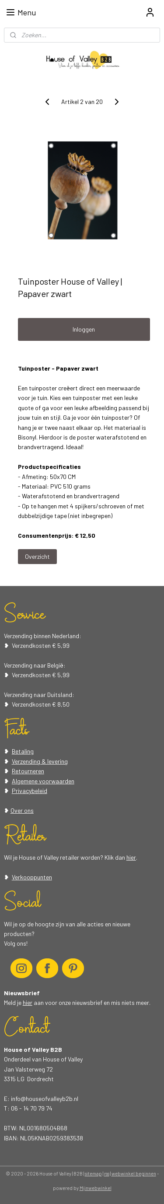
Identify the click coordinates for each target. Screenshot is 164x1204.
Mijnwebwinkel (96, 1188)
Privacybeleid (29, 790)
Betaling (23, 751)
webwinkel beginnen (134, 1173)
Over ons (22, 810)
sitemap (93, 1173)
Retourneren (28, 771)
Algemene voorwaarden (43, 781)
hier (131, 857)
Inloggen (84, 329)
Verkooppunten (32, 877)
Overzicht (37, 556)
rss (106, 1173)
